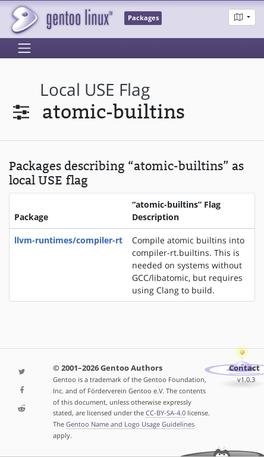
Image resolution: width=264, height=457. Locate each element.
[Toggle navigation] (24, 48)
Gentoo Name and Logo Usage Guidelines (130, 424)
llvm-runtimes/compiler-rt (68, 240)
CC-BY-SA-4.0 (166, 412)
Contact (244, 368)
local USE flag (95, 90)
